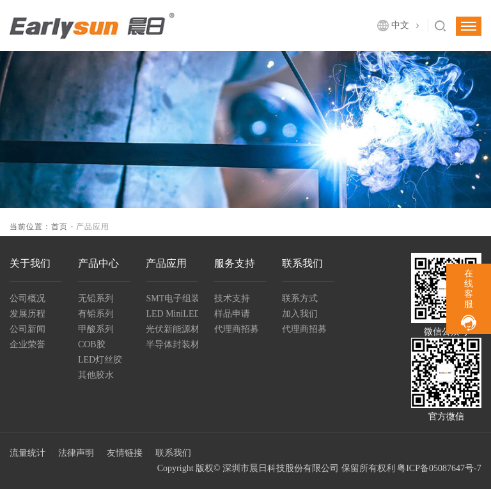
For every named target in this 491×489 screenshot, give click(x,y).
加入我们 (300, 314)
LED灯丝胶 (100, 360)
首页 (59, 226)
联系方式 (300, 298)
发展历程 (27, 314)
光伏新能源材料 (172, 329)
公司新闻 (27, 329)
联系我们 (302, 263)
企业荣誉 (27, 344)
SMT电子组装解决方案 (172, 298)
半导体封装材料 (172, 344)
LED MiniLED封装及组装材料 (172, 314)
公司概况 (27, 298)
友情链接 (125, 453)
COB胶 (91, 344)
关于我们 (30, 263)
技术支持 (232, 298)
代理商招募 (236, 329)
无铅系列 (96, 298)
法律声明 (76, 453)
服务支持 (234, 263)
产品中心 (98, 263)
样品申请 (232, 314)
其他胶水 (96, 375)
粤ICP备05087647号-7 (439, 468)
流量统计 (27, 453)
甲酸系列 (96, 329)
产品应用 (166, 263)
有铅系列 (96, 314)
